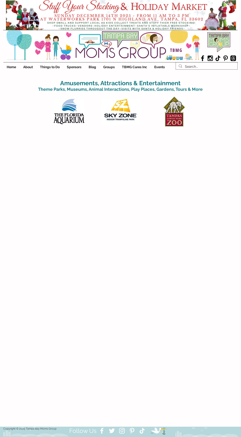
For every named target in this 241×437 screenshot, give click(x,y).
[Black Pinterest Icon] (225, 58)
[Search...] (206, 66)
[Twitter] (112, 431)
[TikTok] (218, 58)
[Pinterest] (132, 431)
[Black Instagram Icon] (210, 58)
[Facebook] (102, 431)
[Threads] (233, 58)
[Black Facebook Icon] (202, 58)
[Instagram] (122, 431)
